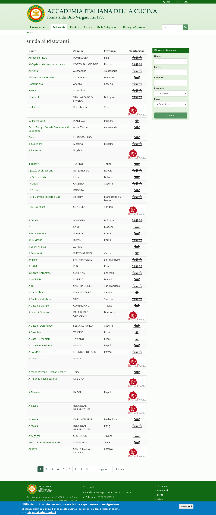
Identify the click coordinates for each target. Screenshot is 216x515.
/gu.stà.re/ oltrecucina (41, 170)
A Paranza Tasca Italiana (43, 378)
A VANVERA (35, 279)
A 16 (31, 286)
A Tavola (34, 405)
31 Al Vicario (35, 240)
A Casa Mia (35, 332)
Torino (32, 137)
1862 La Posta (37, 206)
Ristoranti (59, 27)
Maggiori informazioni (41, 513)
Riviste (88, 27)
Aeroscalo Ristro (38, 57)
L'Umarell (34, 97)
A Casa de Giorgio (39, 305)
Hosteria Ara (36, 84)
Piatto (157, 66)
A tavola (33, 419)
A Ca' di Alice (36, 292)
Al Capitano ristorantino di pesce (47, 64)
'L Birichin (34, 164)
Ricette (74, 27)
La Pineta (34, 107)
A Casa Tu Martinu (39, 339)
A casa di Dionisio (39, 312)
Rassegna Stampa (134, 27)
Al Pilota (33, 71)
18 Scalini (34, 190)
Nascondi (186, 507)
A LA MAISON (36, 352)
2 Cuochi (33, 220)
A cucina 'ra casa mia (40, 345)
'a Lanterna (35, 150)
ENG (186, 1)
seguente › (104, 469)
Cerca (170, 115)
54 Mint (33, 259)
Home (30, 32)
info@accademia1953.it (105, 501)
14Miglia (33, 183)
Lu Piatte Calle (37, 120)
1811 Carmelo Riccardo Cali (44, 196)
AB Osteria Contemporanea (44, 442)
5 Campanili (35, 253)
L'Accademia (39, 27)
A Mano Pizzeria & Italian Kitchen (47, 372)
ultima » (119, 469)
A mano (33, 358)
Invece (32, 90)
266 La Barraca (37, 233)
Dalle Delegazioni (107, 27)
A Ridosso (34, 392)
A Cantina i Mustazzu (40, 299)
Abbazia (33, 449)
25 (30, 227)
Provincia (159, 88)
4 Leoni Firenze (37, 246)
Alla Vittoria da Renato (41, 77)
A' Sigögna (34, 436)
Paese (157, 99)
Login (167, 1)
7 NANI (33, 266)
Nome (157, 56)
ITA (178, 1)
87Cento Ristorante (40, 272)
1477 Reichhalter (38, 177)
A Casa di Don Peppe (41, 325)
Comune (158, 77)
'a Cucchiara (35, 143)
